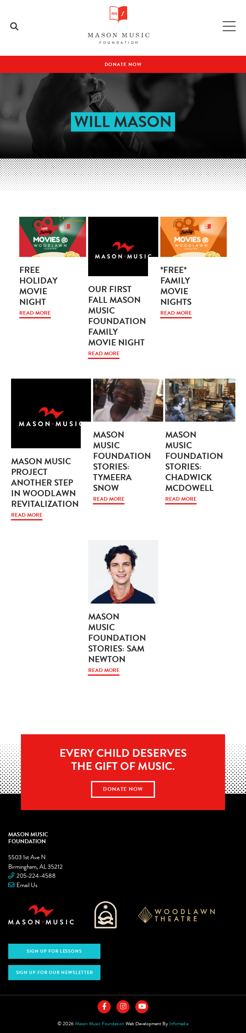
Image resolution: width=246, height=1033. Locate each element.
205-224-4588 (36, 875)
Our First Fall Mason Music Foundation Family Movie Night (117, 316)
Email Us (26, 885)
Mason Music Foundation (28, 837)
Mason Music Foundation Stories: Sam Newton (117, 638)
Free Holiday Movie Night (38, 286)
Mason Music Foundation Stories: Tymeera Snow (122, 461)
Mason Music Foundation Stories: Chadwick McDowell (194, 461)
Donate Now (123, 64)
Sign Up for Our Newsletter (54, 972)
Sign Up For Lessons (54, 951)
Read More (35, 313)
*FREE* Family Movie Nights (175, 286)
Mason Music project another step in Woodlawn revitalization (45, 483)
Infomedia (179, 1023)
